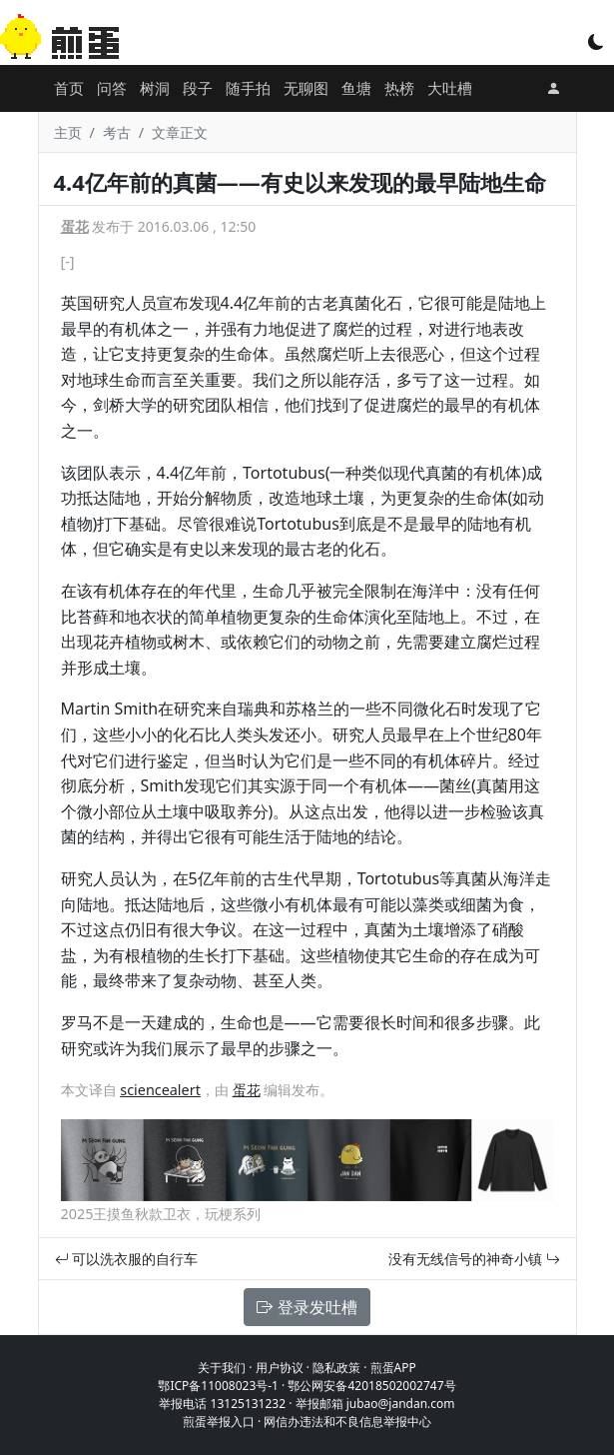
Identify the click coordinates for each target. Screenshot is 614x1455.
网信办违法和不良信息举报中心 (347, 1421)
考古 (117, 132)
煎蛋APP (393, 1367)
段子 (198, 88)
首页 (69, 88)
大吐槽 (449, 88)
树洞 (155, 88)
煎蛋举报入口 (219, 1421)
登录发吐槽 (306, 1307)
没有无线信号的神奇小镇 (474, 1258)
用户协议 (280, 1367)
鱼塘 (356, 88)
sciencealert (160, 1089)
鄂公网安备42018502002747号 (371, 1385)
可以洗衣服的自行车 (127, 1258)
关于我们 (222, 1367)
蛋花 (75, 226)
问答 (112, 88)
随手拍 (248, 88)
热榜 (399, 88)
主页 (68, 132)
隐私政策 (336, 1367)
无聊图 (306, 88)
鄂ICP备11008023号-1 (218, 1385)
